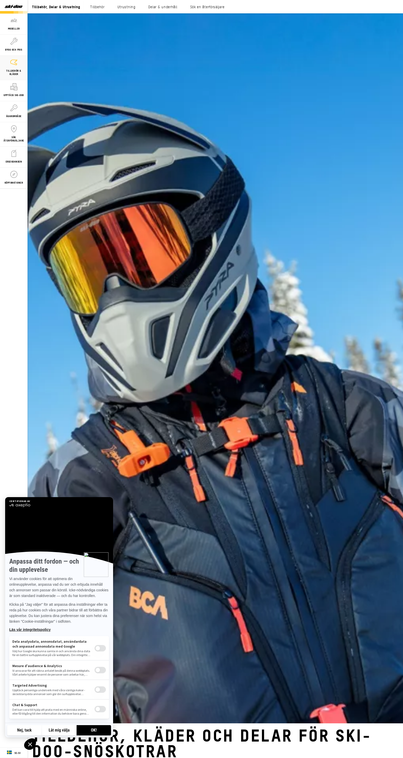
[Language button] (14, 753)
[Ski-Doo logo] (14, 7)
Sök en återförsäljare (207, 6)
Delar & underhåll (162, 6)
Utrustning (126, 6)
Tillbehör (97, 6)
